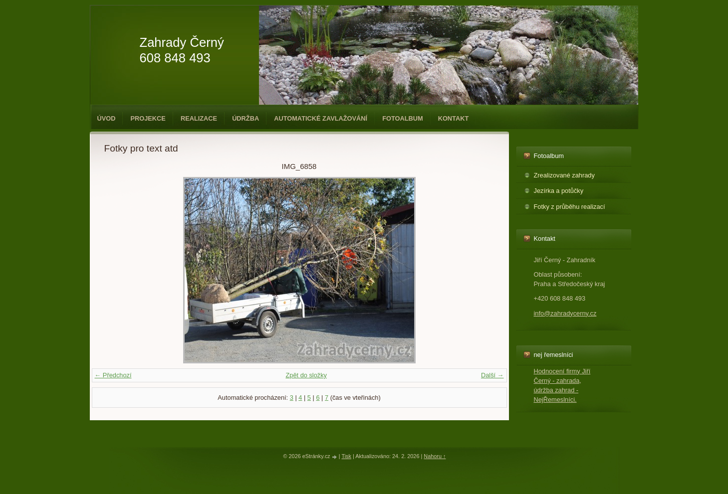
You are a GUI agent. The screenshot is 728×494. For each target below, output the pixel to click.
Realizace (199, 118)
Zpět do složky (306, 375)
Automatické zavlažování (320, 118)
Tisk (346, 456)
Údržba (245, 118)
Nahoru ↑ (435, 456)
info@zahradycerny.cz (565, 313)
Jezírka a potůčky (559, 190)
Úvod (106, 118)
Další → (492, 375)
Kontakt (453, 118)
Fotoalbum (402, 118)
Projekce (147, 118)
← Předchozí (113, 375)
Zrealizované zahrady (564, 175)
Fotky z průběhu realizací (569, 206)
